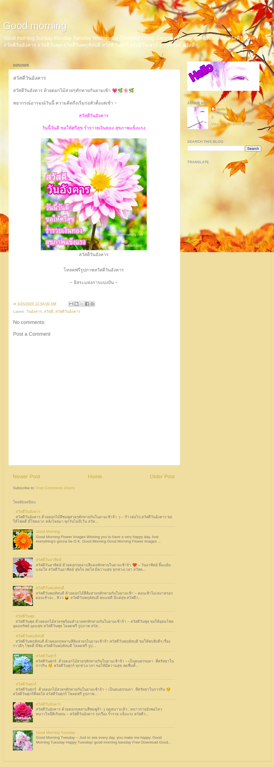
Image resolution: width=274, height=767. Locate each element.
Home (95, 476)
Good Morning (48, 531)
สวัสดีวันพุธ (25, 616)
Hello (221, 109)
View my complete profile (232, 124)
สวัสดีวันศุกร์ (46, 656)
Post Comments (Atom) (55, 488)
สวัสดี (48, 311)
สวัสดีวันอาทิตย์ (48, 560)
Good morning (35, 26)
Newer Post (26, 476)
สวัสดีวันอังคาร (67, 311)
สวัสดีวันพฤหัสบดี (50, 588)
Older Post (162, 476)
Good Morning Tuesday (55, 732)
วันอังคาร (34, 311)
